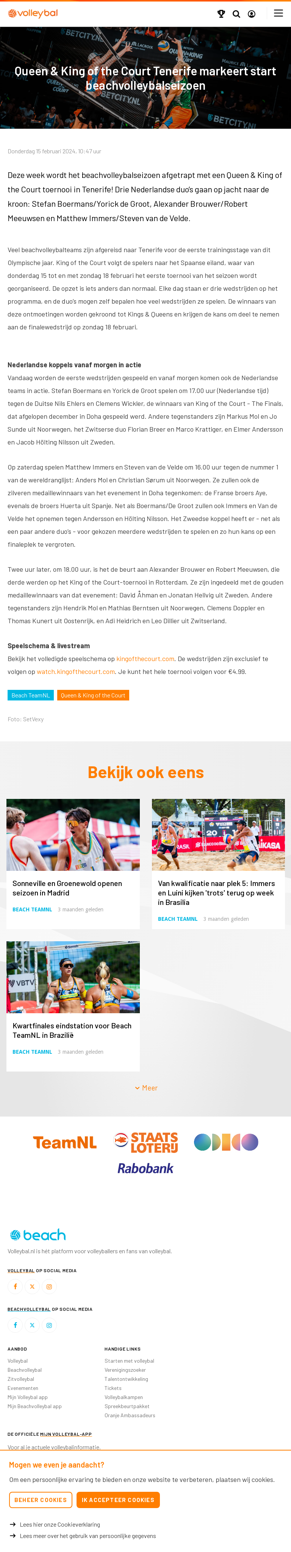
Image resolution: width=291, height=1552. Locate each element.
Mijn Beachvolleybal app (35, 1406)
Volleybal (18, 1360)
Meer (146, 1087)
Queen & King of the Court (93, 695)
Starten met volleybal (129, 1360)
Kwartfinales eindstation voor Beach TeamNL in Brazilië (72, 1030)
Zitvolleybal (21, 1379)
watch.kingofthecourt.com (76, 671)
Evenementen (23, 1388)
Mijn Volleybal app (28, 1397)
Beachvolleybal (25, 1369)
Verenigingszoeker (125, 1369)
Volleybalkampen (124, 1397)
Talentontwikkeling (126, 1379)
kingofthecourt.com (145, 658)
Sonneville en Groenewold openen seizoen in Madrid (67, 887)
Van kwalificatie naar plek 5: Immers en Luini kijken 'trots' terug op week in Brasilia (216, 892)
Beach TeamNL (30, 695)
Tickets (113, 1388)
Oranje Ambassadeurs (130, 1415)
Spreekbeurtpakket (127, 1406)
